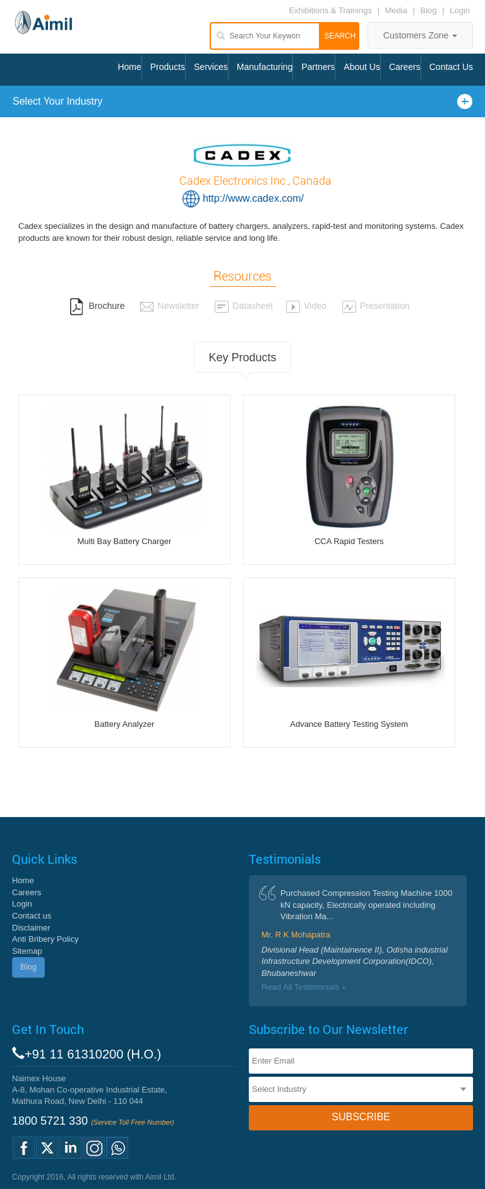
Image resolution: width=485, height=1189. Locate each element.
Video (305, 306)
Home (129, 67)
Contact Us (451, 67)
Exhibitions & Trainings (330, 10)
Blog (429, 10)
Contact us (31, 915)
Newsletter (169, 306)
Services (211, 67)
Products (167, 67)
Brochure (97, 306)
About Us (362, 67)
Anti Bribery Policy (45, 939)
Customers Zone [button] (420, 35)
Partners (318, 67)
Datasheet (243, 306)
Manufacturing (265, 67)
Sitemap (27, 951)
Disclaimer (31, 927)
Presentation (376, 306)
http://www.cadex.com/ (253, 198)
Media (397, 10)
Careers (405, 67)
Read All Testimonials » (303, 987)
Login (460, 10)
